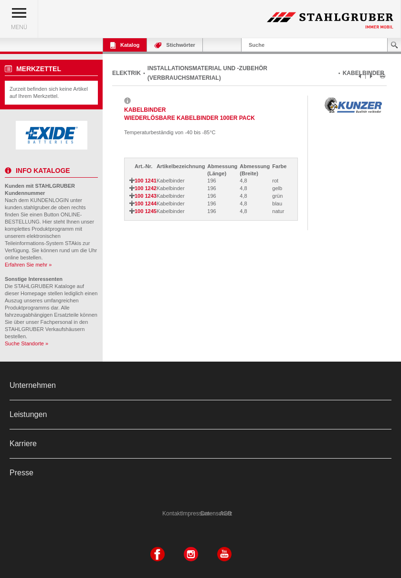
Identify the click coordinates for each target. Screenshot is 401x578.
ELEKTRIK (126, 73)
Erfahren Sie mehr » (28, 265)
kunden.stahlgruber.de (31, 207)
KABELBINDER (363, 73)
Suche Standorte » (26, 343)
